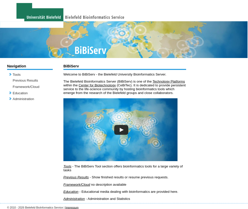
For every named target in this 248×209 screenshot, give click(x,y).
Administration (23, 99)
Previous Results (25, 80)
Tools (17, 75)
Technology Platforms (169, 81)
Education (20, 93)
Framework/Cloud (26, 87)
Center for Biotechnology (97, 85)
